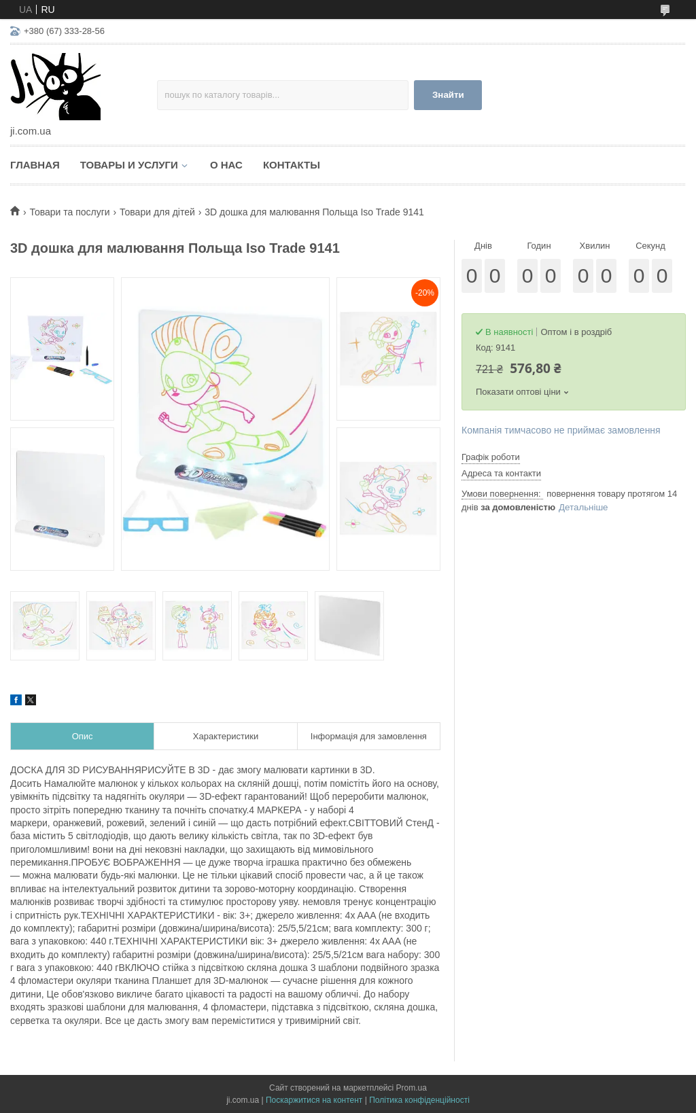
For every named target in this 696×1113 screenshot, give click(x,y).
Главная (35, 165)
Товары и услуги (129, 165)
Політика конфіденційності (419, 1100)
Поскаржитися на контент (314, 1100)
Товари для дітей (157, 212)
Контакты (291, 165)
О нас (226, 165)
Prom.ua (411, 1088)
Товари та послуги (69, 212)
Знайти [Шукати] (448, 95)
